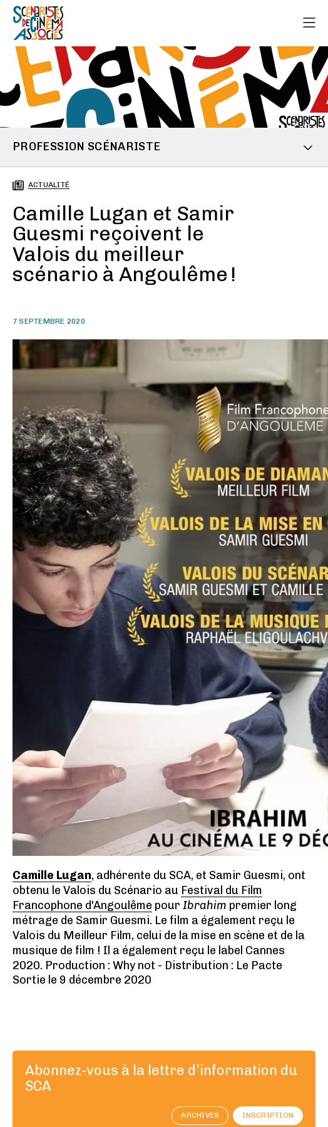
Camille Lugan (52, 875)
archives (200, 1115)
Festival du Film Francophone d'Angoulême (137, 897)
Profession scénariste (87, 146)
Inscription (268, 1115)
